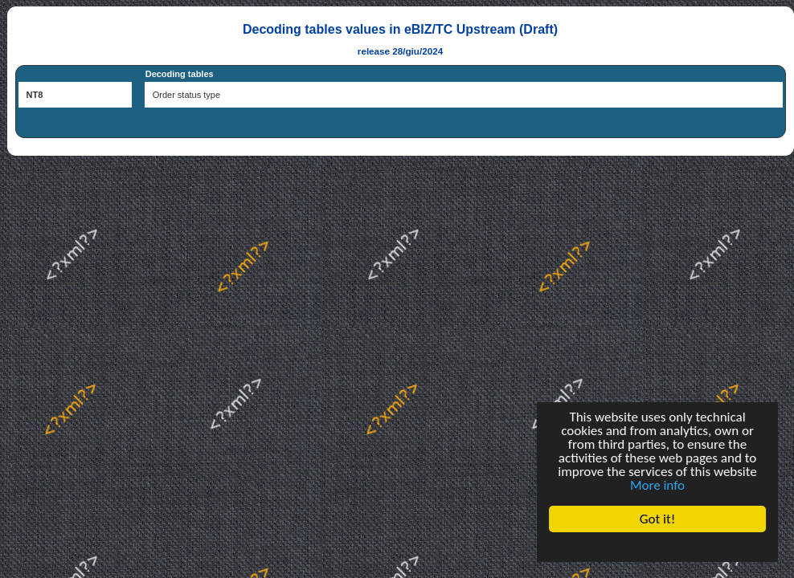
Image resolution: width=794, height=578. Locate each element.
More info (657, 485)
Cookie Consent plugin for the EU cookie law (657, 547)
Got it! (657, 519)
